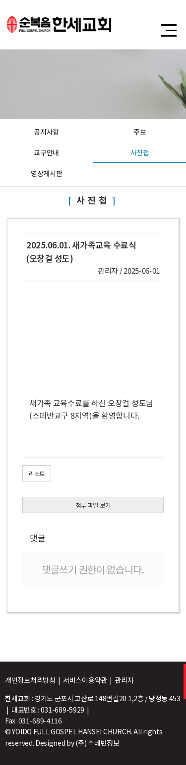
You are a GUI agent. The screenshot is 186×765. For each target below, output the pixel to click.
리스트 (37, 473)
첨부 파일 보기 (93, 505)
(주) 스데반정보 (97, 743)
